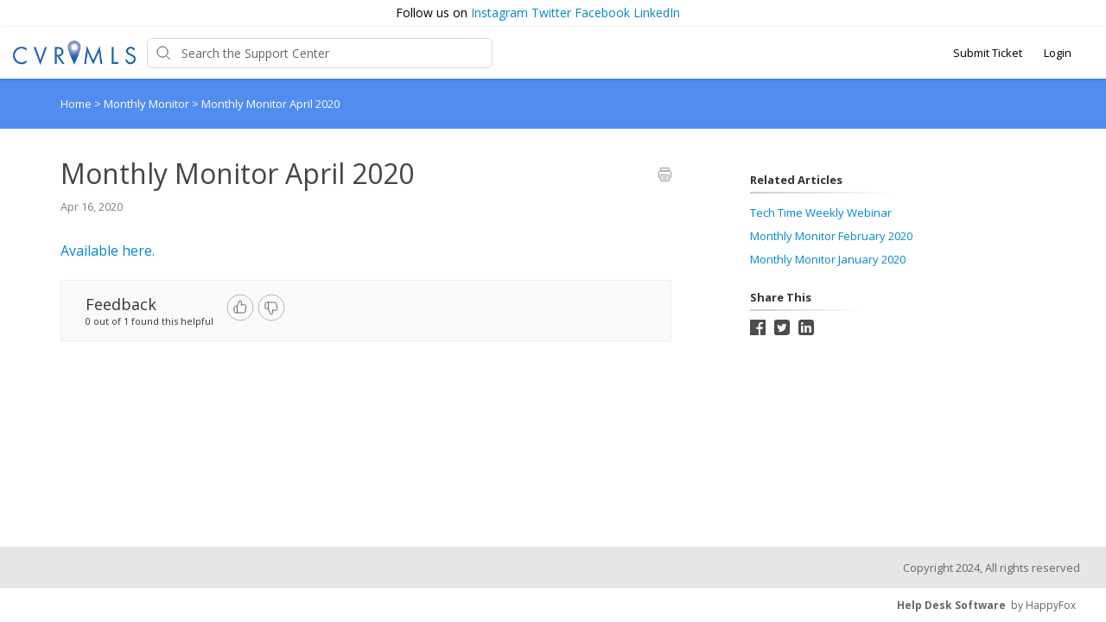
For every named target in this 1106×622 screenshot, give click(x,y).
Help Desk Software (951, 605)
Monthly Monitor (148, 103)
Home (76, 103)
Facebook (602, 12)
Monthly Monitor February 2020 (831, 236)
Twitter (551, 12)
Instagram (499, 12)
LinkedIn (656, 12)
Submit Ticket (987, 52)
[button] (1086, 13)
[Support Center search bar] (320, 53)
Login (1057, 52)
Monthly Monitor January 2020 (828, 259)
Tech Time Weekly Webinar (821, 212)
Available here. (107, 250)
